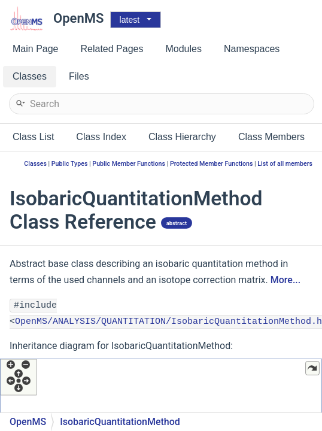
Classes (35, 164)
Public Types (69, 164)
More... (285, 280)
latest (129, 20)
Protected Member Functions (211, 164)
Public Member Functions (128, 164)
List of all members (284, 164)
